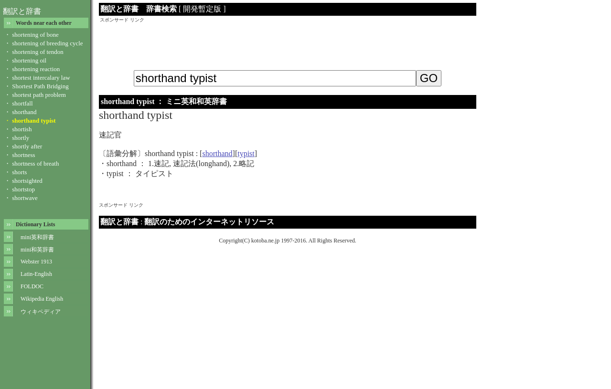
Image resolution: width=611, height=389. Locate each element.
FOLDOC (32, 286)
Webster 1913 (36, 261)
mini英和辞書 (37, 237)
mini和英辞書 (37, 249)
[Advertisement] (287, 44)
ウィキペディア (41, 311)
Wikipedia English (42, 298)
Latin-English (36, 274)
